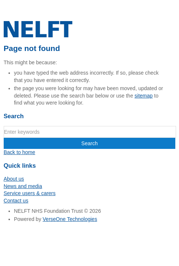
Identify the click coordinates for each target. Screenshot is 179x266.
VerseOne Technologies (70, 219)
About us (14, 179)
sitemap (144, 96)
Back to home (19, 152)
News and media (23, 186)
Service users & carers (30, 193)
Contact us (16, 201)
